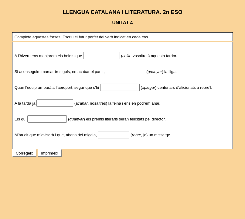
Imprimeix (50, 153)
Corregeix (24, 153)
